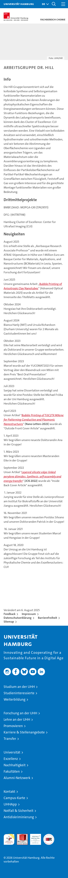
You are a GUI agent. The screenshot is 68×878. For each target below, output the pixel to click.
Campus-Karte (14, 798)
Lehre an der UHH (17, 719)
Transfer (10, 738)
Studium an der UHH (19, 686)
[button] (44, 4)
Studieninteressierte (19, 693)
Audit (20, 836)
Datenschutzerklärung (18, 618)
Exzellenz (11, 758)
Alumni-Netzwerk (17, 778)
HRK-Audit (33, 838)
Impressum (29, 614)
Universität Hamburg (19, 4)
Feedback (9, 614)
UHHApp (10, 804)
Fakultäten (12, 771)
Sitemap (9, 621)
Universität (12, 752)
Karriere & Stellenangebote (24, 732)
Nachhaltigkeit (15, 765)
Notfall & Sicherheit (18, 810)
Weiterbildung (14, 699)
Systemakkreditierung (48, 836)
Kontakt (9, 791)
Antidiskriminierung (19, 817)
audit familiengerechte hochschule (9, 839)
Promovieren (13, 726)
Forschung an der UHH (20, 713)
